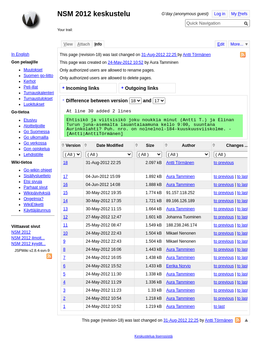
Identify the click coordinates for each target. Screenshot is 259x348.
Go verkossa (35, 143)
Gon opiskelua (37, 148)
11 (65, 225)
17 (65, 176)
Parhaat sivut (36, 187)
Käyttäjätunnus (37, 210)
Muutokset (33, 70)
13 (65, 209)
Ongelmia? (34, 198)
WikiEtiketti (34, 204)
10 (65, 233)
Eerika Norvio (178, 266)
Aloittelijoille (34, 126)
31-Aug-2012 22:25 (159, 54)
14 (65, 200)
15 (65, 192)
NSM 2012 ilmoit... (28, 238)
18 (65, 162)
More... (237, 44)
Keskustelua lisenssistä (154, 336)
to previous (224, 162)
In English (20, 54)
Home (31, 20)
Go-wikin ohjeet (38, 170)
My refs (239, 13)
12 (65, 217)
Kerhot (30, 81)
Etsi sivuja (33, 181)
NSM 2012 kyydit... (28, 243)
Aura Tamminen (180, 176)
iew (68, 44)
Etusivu (30, 120)
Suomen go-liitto (38, 75)
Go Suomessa (37, 131)
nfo (98, 44)
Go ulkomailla (36, 137)
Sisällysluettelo (37, 175)
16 (65, 184)
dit (220, 44)
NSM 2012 (20, 232)
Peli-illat (31, 87)
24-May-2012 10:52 (125, 62)
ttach (83, 44)
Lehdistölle (33, 154)
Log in (219, 13)
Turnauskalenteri (39, 92)
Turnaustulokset (38, 98)
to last (242, 176)
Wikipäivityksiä (37, 193)
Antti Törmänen (197, 54)
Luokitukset (34, 104)
